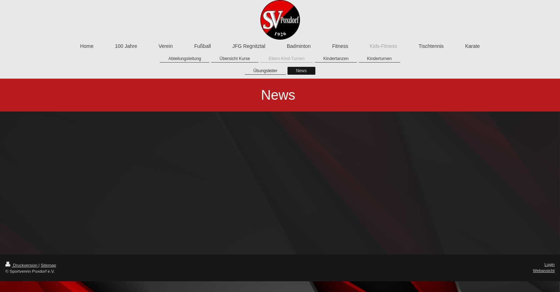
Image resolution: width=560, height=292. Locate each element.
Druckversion (22, 265)
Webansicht (544, 270)
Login (549, 264)
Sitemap (48, 265)
